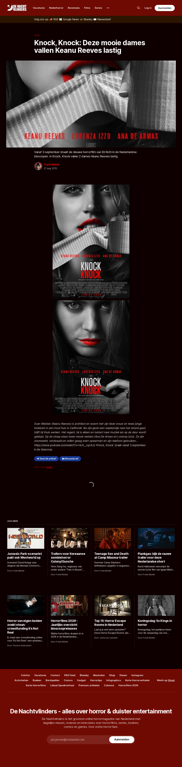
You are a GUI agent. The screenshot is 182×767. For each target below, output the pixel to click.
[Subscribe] (121, 739)
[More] (107, 7)
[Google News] (69, 19)
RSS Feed (69, 675)
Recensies (74, 7)
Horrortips (96, 680)
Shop (112, 675)
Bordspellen (52, 680)
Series (98, 7)
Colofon (25, 675)
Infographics (113, 680)
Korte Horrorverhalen (137, 680)
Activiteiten (21, 680)
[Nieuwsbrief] (102, 19)
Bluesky (84, 675)
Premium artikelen (89, 685)
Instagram (137, 675)
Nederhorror (56, 7)
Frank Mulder (52, 164)
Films (87, 7)
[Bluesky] (86, 19)
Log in (148, 7)
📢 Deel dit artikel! (46, 458)
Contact (55, 675)
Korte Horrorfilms (36, 685)
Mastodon (99, 675)
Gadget (81, 680)
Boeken (37, 680)
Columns (109, 685)
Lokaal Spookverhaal (62, 685)
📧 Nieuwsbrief (70, 458)
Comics (68, 680)
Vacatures (39, 7)
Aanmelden (164, 7)
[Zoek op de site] (138, 7)
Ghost (171, 680)
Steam (123, 675)
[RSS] (54, 19)
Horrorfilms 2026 (128, 685)
